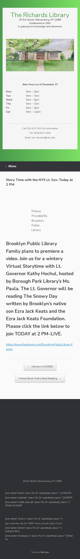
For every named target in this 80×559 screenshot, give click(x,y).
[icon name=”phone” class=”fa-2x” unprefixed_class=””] (33, 527)
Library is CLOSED (40, 366)
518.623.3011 (12, 531)
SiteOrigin (44, 552)
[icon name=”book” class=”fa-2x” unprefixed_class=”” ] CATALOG (38, 493)
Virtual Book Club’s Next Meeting (40, 378)
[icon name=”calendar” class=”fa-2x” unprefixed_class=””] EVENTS (38, 497)
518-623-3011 (35, 128)
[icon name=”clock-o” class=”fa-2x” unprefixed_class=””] (34, 518)
